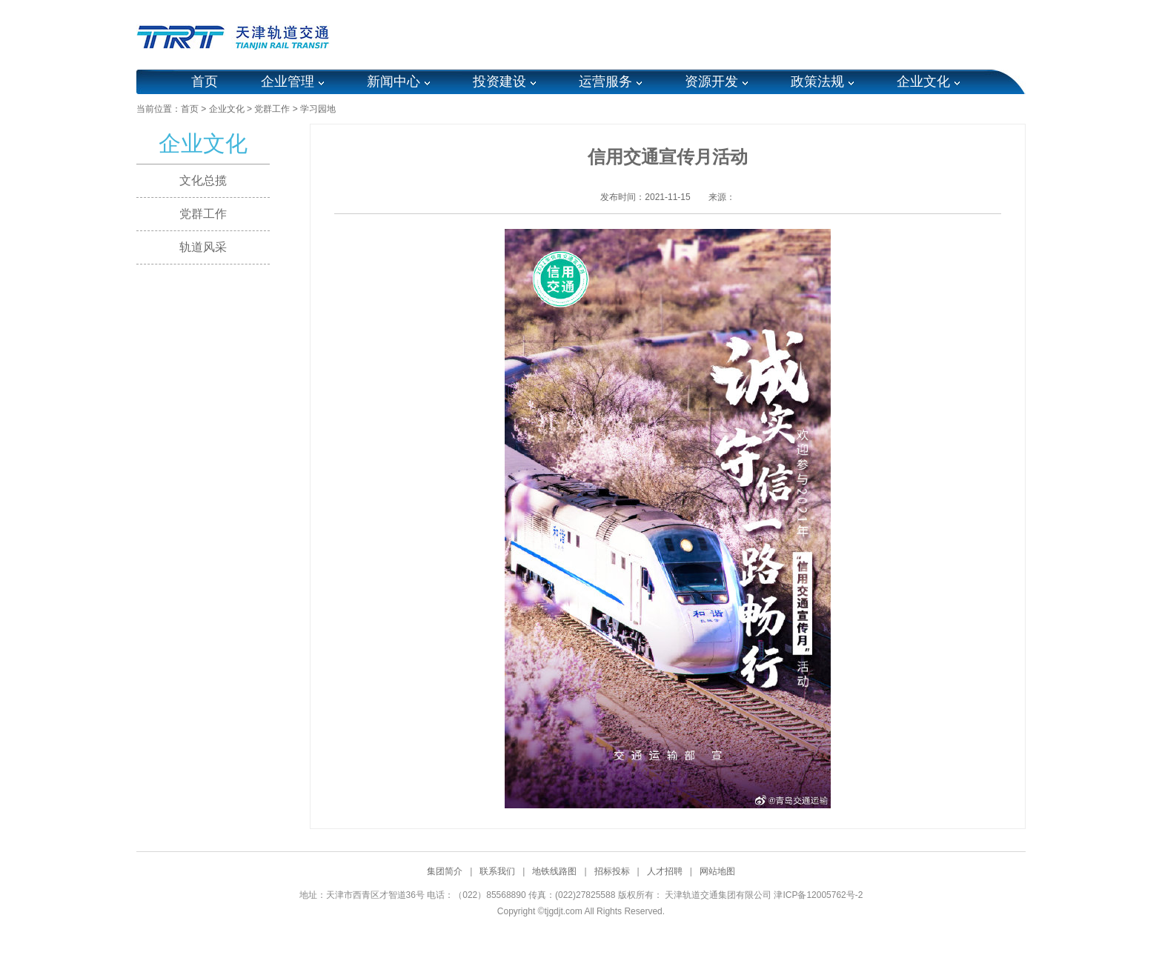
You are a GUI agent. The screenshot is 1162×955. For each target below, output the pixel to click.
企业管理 (287, 81)
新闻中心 (393, 81)
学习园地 (318, 109)
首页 (204, 81)
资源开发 (711, 81)
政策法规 (817, 81)
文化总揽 (203, 180)
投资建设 (499, 81)
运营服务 (605, 81)
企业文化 (923, 81)
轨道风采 (203, 247)
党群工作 (272, 109)
